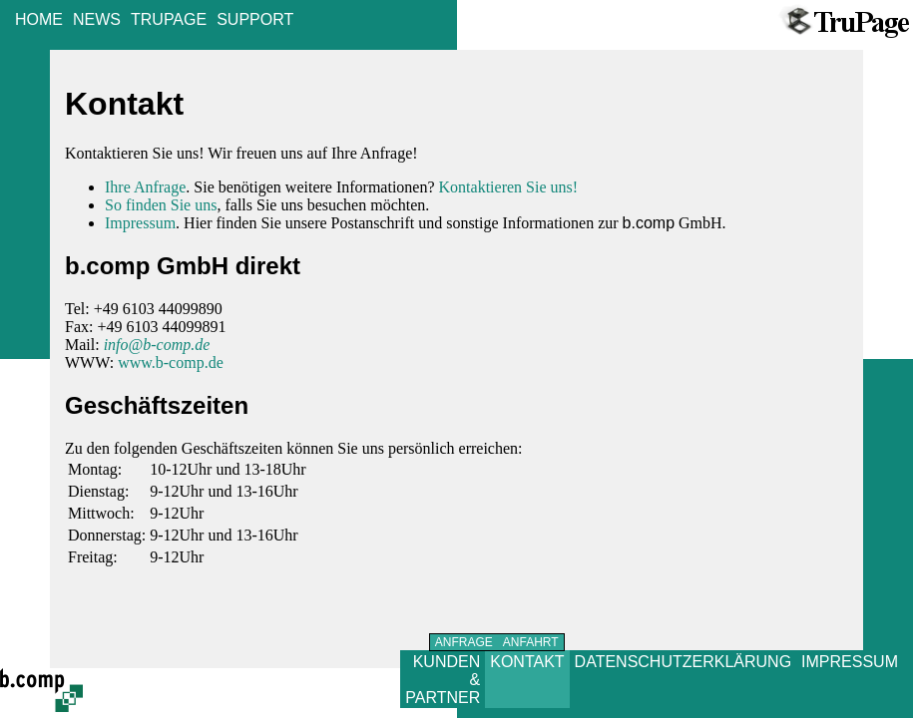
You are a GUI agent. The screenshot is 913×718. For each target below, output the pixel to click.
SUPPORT (255, 19)
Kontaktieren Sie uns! (509, 187)
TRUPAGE (169, 19)
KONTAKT (527, 661)
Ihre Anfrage (145, 187)
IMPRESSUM (849, 661)
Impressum (140, 222)
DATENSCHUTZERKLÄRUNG (683, 661)
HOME (39, 19)
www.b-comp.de (171, 362)
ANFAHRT (531, 642)
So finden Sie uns (161, 204)
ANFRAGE (464, 642)
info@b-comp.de (157, 344)
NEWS (97, 19)
